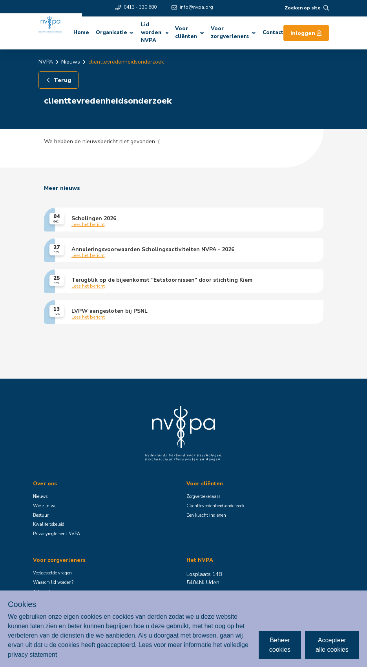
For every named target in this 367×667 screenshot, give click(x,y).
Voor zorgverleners (233, 32)
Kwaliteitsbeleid (48, 524)
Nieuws (70, 62)
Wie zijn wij (45, 506)
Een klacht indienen (206, 515)
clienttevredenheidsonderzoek (126, 62)
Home (81, 32)
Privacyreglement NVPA (56, 534)
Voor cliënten (189, 32)
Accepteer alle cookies (332, 645)
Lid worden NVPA (154, 32)
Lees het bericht (88, 224)
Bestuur (41, 515)
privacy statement (32, 654)
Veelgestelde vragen (52, 573)
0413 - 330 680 (136, 7)
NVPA (45, 62)
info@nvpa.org (192, 7)
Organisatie (115, 32)
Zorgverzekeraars (203, 496)
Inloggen (306, 33)
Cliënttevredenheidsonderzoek (215, 506)
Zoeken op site (307, 8)
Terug (58, 80)
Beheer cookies (279, 645)
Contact (273, 32)
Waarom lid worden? (53, 582)
